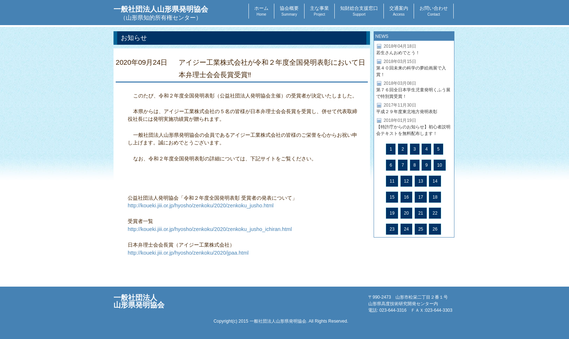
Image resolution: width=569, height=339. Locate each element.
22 (435, 213)
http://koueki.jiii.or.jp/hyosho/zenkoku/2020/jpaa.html (188, 253)
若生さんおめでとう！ (398, 52)
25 (420, 229)
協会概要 (289, 10)
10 (439, 165)
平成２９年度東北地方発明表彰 (406, 111)
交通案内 (398, 10)
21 (420, 213)
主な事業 (319, 10)
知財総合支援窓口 (359, 10)
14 (435, 181)
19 (392, 213)
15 (392, 197)
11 (392, 181)
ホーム (261, 10)
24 (406, 229)
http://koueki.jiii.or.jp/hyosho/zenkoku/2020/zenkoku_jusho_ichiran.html (210, 229)
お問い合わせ (433, 10)
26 (435, 229)
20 (406, 213)
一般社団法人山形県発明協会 (161, 13)
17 (420, 197)
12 (406, 181)
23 (392, 229)
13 (420, 181)
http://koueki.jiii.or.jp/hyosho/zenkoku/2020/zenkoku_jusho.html (201, 205)
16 (406, 197)
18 (435, 197)
